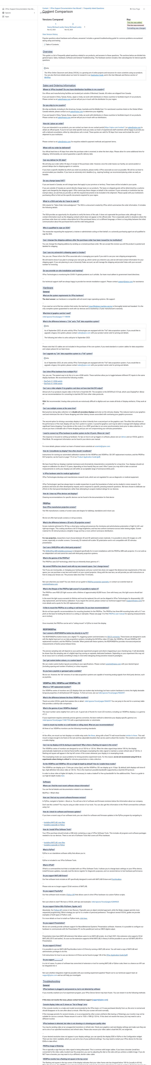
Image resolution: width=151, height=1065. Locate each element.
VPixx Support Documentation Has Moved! (65, 8)
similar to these (131, 735)
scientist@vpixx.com (102, 446)
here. (63, 776)
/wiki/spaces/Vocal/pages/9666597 (111, 693)
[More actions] (144, 9)
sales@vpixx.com (84, 333)
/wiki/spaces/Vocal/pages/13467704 (56, 720)
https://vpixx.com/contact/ (115, 127)
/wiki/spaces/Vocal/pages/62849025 (105, 902)
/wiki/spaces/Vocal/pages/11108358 (56, 317)
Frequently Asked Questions (94, 8)
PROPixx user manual (117, 614)
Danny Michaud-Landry (55, 27)
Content (45, 8)
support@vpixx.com (49, 975)
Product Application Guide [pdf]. (89, 457)
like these (91, 735)
